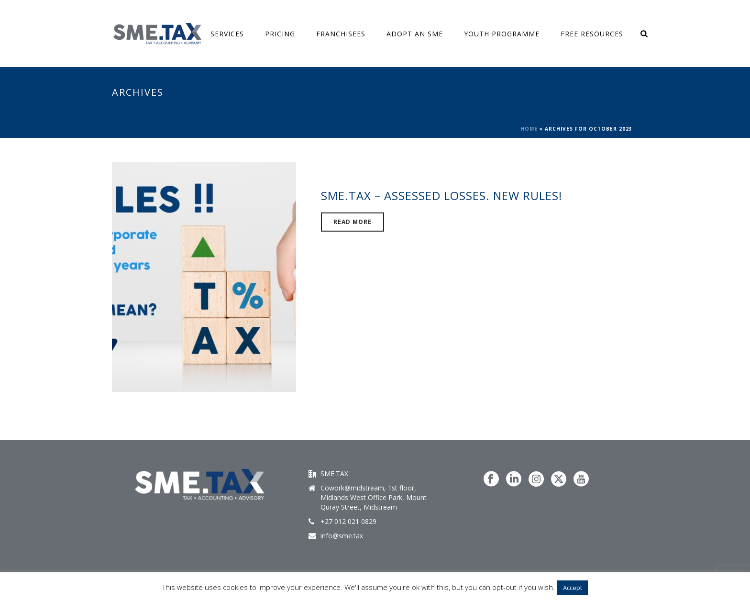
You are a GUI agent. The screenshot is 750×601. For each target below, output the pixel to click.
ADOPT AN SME (414, 33)
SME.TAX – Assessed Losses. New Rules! (441, 195)
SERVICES (227, 33)
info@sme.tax (341, 536)
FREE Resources (592, 33)
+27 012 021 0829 (348, 521)
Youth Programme (502, 33)
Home (529, 128)
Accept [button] (572, 587)
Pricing (280, 33)
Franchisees (340, 33)
